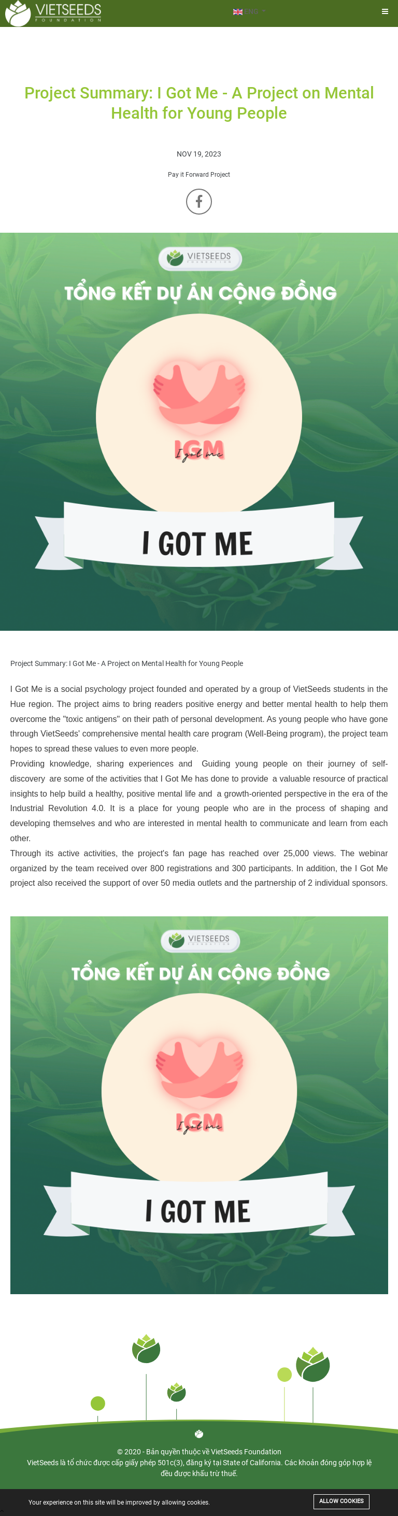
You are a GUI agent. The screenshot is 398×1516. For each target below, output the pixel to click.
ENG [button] (246, 11)
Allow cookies (341, 1501)
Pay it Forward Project (199, 174)
